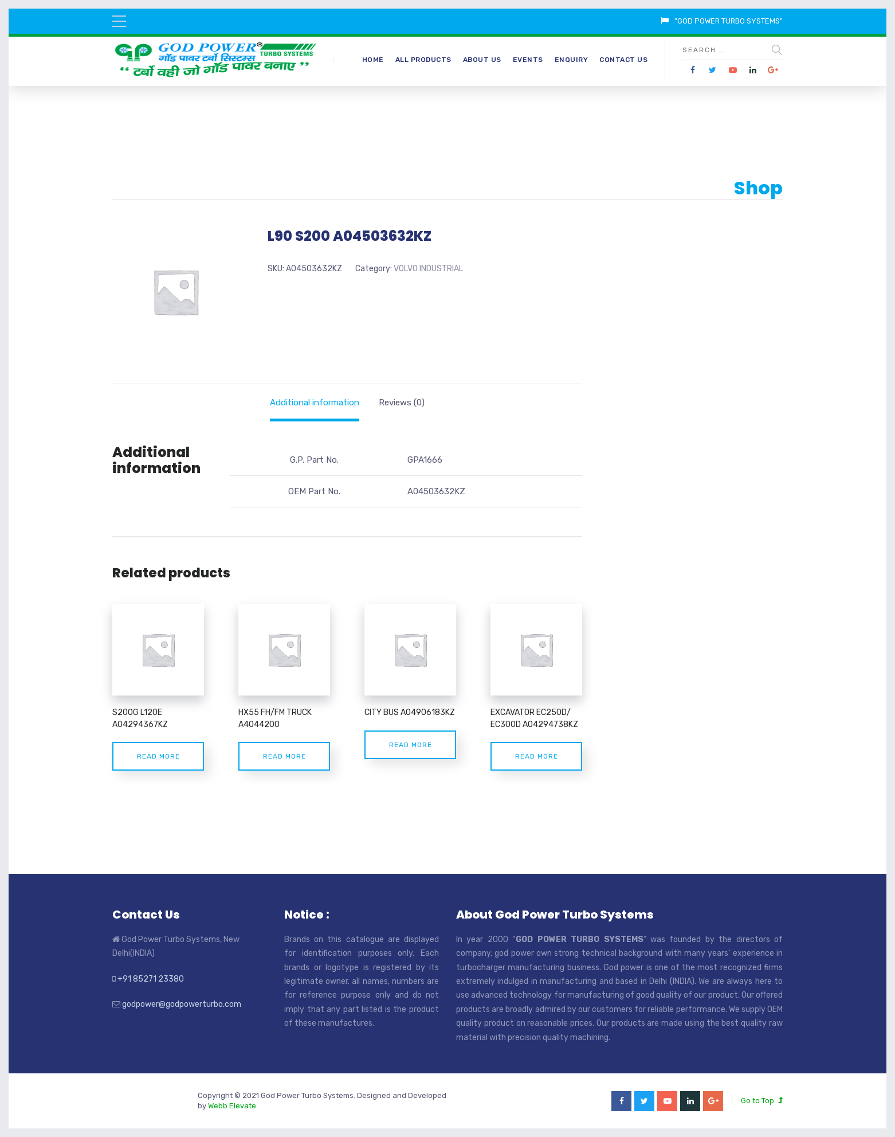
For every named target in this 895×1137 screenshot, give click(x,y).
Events (528, 60)
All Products (423, 60)
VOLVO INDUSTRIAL (428, 268)
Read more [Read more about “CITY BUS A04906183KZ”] (410, 745)
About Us (482, 60)
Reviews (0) (402, 402)
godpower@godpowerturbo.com (181, 1004)
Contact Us (623, 60)
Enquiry (571, 60)
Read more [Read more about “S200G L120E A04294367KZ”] (158, 756)
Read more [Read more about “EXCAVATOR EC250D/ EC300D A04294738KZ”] (536, 756)
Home (373, 60)
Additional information (314, 402)
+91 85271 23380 (150, 979)
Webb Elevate (232, 1105)
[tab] (314, 402)
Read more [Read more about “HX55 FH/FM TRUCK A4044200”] (284, 756)
